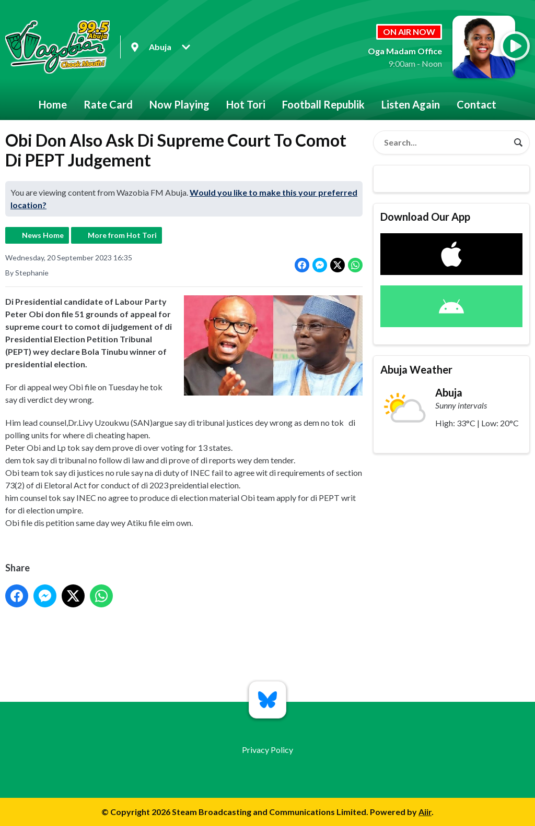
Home (53, 104)
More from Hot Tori (122, 235)
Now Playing (179, 104)
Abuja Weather (416, 369)
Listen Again (410, 104)
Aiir (425, 812)
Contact (476, 104)
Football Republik (323, 104)
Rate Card (108, 104)
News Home (43, 235)
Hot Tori (245, 104)
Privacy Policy (267, 750)
